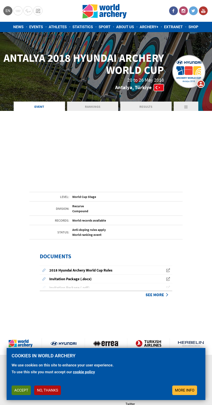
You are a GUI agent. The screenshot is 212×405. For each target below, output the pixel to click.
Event (39, 106)
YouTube (203, 10)
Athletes (58, 27)
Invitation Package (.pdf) (69, 287)
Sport (104, 27)
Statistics (82, 27)
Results (145, 106)
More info (184, 390)
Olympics (18, 10)
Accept (21, 390)
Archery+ (149, 27)
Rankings (92, 106)
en (7, 10)
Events (36, 27)
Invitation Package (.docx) (70, 278)
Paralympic (28, 10)
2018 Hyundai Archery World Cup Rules (80, 270)
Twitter (193, 10)
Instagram (183, 10)
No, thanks (47, 390)
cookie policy (84, 372)
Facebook (173, 10)
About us (125, 27)
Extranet (173, 27)
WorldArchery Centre (37, 10)
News (18, 27)
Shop (193, 27)
